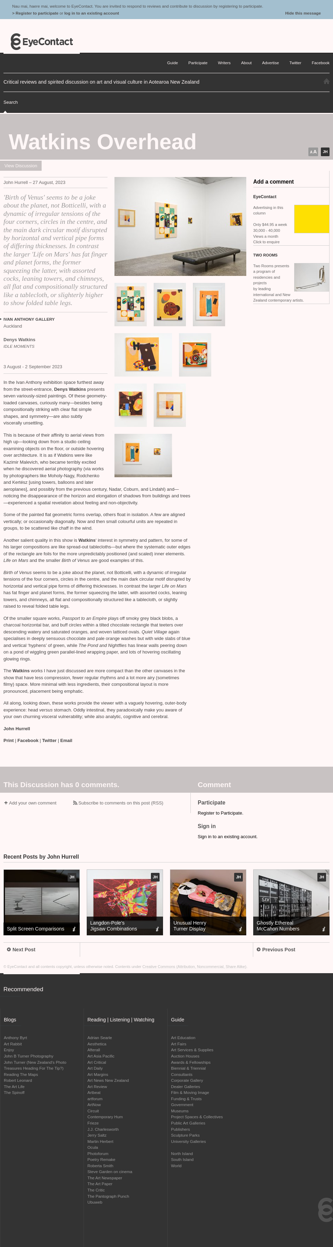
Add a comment (273, 182)
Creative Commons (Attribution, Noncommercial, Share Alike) (195, 966)
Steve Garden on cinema (109, 1171)
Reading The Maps (21, 1074)
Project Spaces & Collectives (197, 1116)
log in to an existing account (91, 13)
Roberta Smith (100, 1165)
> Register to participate (35, 13)
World (176, 1165)
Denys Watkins (70, 389)
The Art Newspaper (104, 1178)
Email (66, 740)
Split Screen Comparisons (35, 929)
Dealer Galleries (185, 1086)
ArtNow (94, 1104)
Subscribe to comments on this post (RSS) (120, 803)
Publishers (180, 1129)
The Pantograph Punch (108, 1196)
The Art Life (14, 1086)
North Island (182, 1153)
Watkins (86, 540)
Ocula (92, 1147)
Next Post (21, 949)
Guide (172, 62)
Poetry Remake (101, 1159)
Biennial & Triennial (188, 1068)
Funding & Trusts (186, 1098)
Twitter (49, 740)
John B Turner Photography (28, 1056)
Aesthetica (96, 1044)
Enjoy (9, 1049)
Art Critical (96, 1062)
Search (10, 102)
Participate (197, 62)
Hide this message (303, 13)
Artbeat (94, 1092)
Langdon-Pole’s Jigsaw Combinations (113, 926)
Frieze (93, 1123)
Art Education (183, 1037)
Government (182, 1104)
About (246, 62)
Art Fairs (178, 1044)
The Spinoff (14, 1092)
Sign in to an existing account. (228, 836)
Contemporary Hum (105, 1116)
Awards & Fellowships (191, 1062)
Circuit (93, 1111)
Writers (224, 62)
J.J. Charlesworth (103, 1129)
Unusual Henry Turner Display (189, 926)
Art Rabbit (13, 1044)
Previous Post (276, 949)
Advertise (270, 62)
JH (325, 152)
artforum (95, 1098)
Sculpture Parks (185, 1135)
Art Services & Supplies (192, 1049)
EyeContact (41, 42)
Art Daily (95, 1068)
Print (8, 740)
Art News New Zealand (108, 1080)
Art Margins (97, 1074)
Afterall (93, 1049)
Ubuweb (94, 1202)
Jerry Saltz (96, 1135)
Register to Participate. (221, 813)
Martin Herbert (100, 1141)
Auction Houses (185, 1056)
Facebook (28, 740)
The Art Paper (99, 1183)
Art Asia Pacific (100, 1056)
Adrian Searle (99, 1037)
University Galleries (188, 1141)
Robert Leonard (18, 1080)
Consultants (182, 1074)
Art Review (97, 1086)
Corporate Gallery (187, 1080)
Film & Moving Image (190, 1092)
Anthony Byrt (15, 1037)
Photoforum (97, 1153)
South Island (182, 1159)
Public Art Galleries (188, 1123)
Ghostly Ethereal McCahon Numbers (278, 926)
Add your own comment (33, 803)
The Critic (96, 1190)
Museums (180, 1111)
